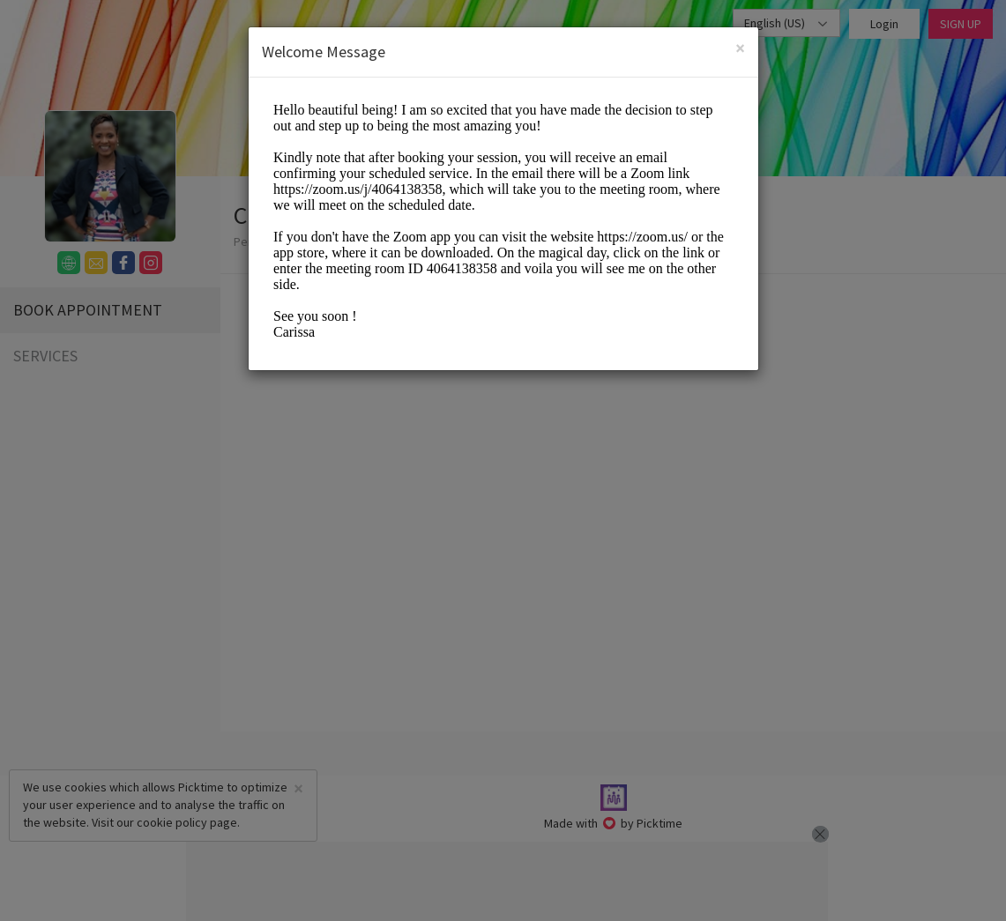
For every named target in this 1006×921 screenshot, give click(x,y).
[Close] (740, 48)
